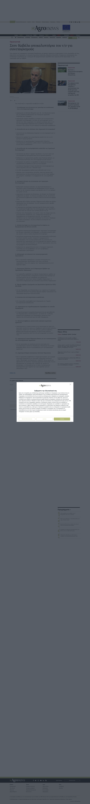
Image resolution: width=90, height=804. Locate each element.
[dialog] (45, 402)
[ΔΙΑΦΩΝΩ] (71, 385)
